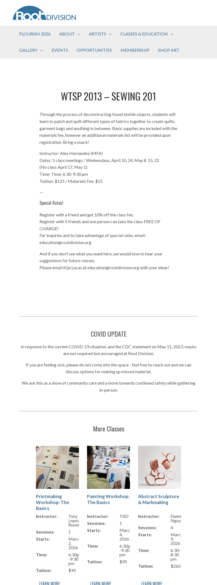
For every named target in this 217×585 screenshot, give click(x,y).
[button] (70, 34)
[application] (77, 34)
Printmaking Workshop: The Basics (52, 502)
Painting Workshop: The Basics (108, 499)
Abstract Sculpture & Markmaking (158, 499)
